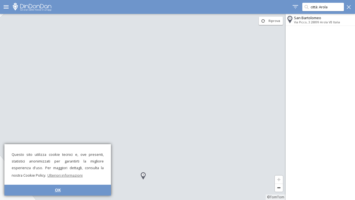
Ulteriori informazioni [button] (65, 175)
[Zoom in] (279, 180)
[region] (143, 107)
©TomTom (275, 197)
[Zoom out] (279, 188)
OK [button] (58, 189)
